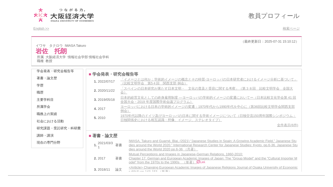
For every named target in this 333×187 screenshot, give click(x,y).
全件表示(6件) (287, 125)
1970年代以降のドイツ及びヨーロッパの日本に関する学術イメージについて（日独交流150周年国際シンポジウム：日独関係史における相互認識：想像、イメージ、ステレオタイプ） (208, 118)
